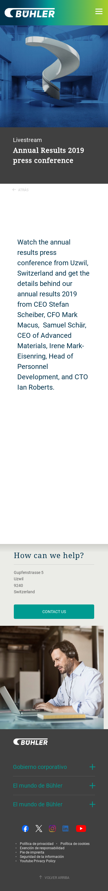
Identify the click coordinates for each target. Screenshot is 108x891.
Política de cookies (75, 843)
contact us (54, 611)
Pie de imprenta (32, 852)
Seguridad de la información (42, 856)
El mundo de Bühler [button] (37, 785)
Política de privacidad (37, 843)
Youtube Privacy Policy (38, 860)
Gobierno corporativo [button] (40, 767)
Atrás (20, 189)
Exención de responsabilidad (42, 847)
